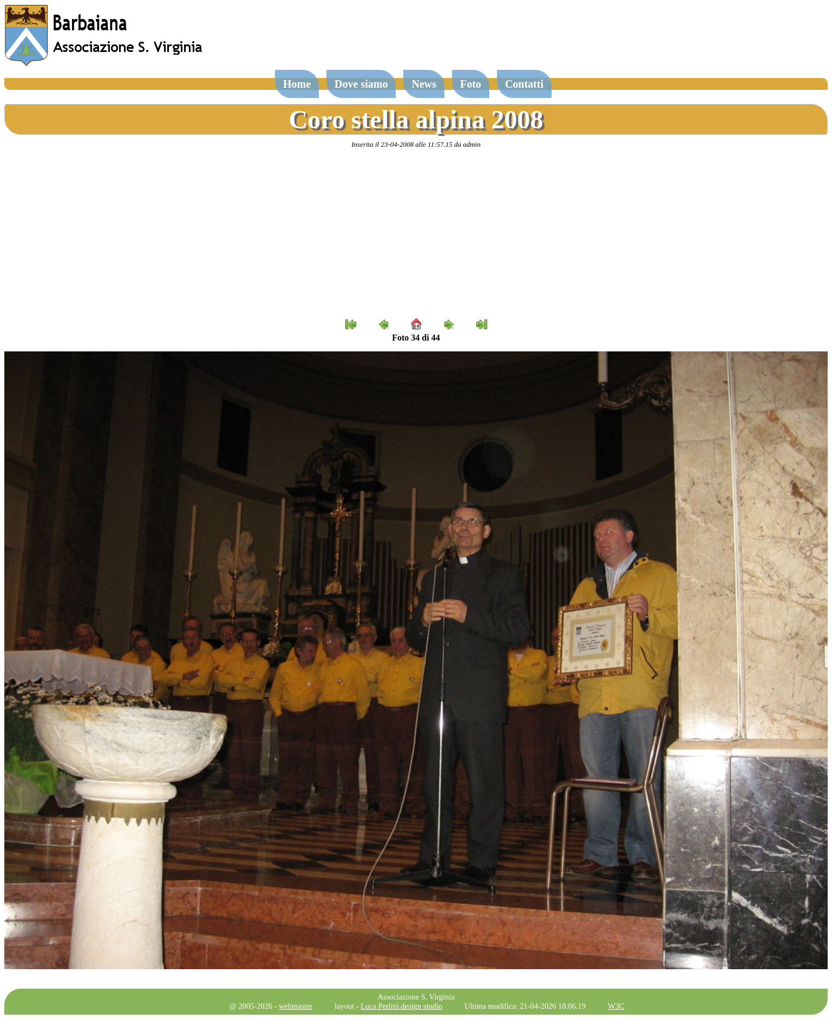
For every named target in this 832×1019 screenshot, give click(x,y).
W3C (616, 1006)
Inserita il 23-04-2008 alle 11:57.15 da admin (415, 144)
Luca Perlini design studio (401, 1006)
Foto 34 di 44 (416, 337)
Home (297, 84)
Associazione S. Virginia (415, 996)
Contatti (524, 84)
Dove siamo (361, 84)
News (423, 84)
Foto (470, 84)
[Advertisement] (416, 233)
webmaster (295, 1006)
